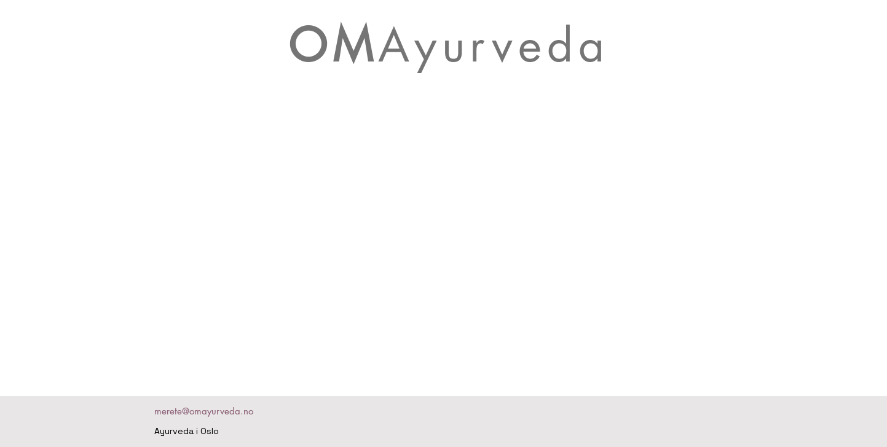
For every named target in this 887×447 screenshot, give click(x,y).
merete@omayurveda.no (203, 411)
